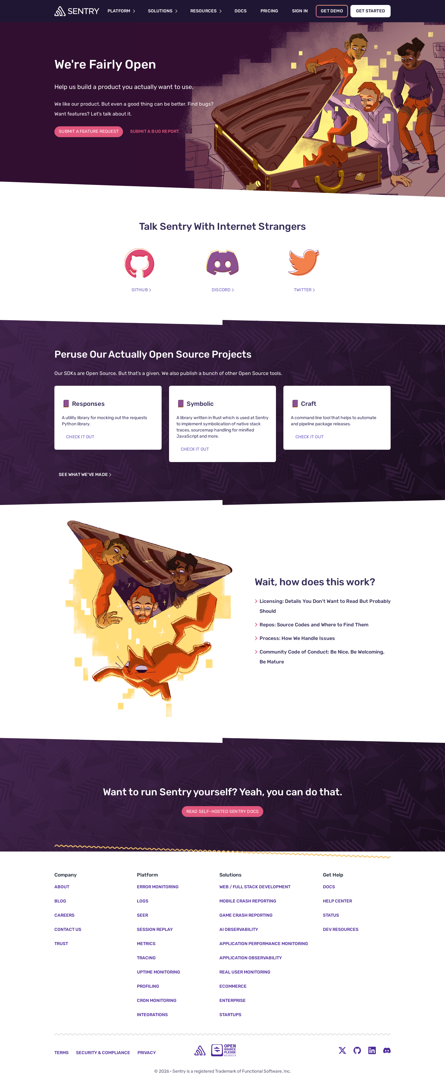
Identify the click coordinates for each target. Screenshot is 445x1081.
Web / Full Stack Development (254, 887)
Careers (64, 915)
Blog (60, 901)
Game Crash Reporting (246, 915)
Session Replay (155, 929)
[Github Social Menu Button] (357, 1050)
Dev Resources (340, 929)
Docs (329, 887)
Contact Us (67, 929)
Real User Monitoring (244, 972)
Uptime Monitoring (158, 972)
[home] (200, 1050)
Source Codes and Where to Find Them (314, 625)
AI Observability (238, 929)
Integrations (152, 1014)
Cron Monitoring (156, 1000)
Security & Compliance (103, 1052)
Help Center (337, 901)
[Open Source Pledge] (223, 1050)
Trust (61, 943)
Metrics (146, 943)
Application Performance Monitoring (263, 943)
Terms (61, 1052)
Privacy (147, 1052)
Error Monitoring (158, 887)
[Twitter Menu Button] (342, 1050)
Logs (142, 901)
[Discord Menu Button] (387, 1050)
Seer (142, 915)
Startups (230, 1014)
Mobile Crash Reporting (247, 901)
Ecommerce (233, 986)
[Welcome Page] (76, 11)
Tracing (146, 958)
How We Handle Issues (297, 638)
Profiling (148, 986)
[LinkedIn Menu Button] (372, 1050)
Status (331, 915)
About (61, 887)
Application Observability (250, 958)
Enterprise (232, 1000)
